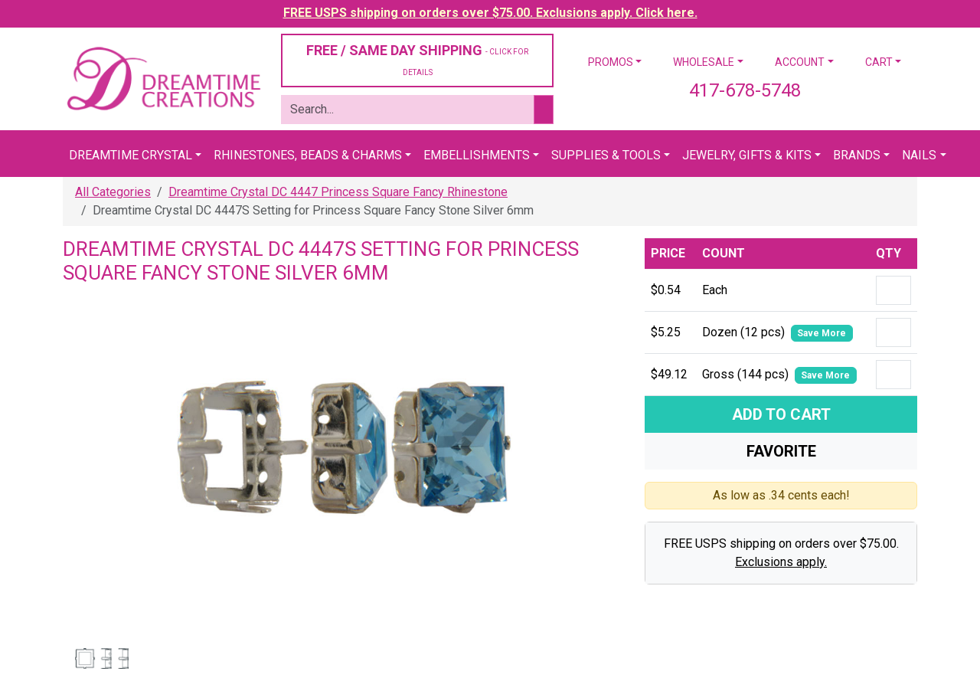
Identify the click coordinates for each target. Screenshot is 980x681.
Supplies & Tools (606, 155)
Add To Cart (781, 414)
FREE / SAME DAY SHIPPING (417, 59)
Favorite (781, 451)
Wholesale (703, 62)
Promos (610, 62)
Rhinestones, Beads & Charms (308, 155)
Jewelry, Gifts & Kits (747, 155)
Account (800, 62)
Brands (856, 155)
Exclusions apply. (781, 562)
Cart (879, 62)
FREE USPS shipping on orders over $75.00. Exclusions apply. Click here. (490, 12)
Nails (919, 155)
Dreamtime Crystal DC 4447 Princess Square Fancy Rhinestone (338, 192)
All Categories (113, 192)
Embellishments (476, 155)
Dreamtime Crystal (130, 155)
